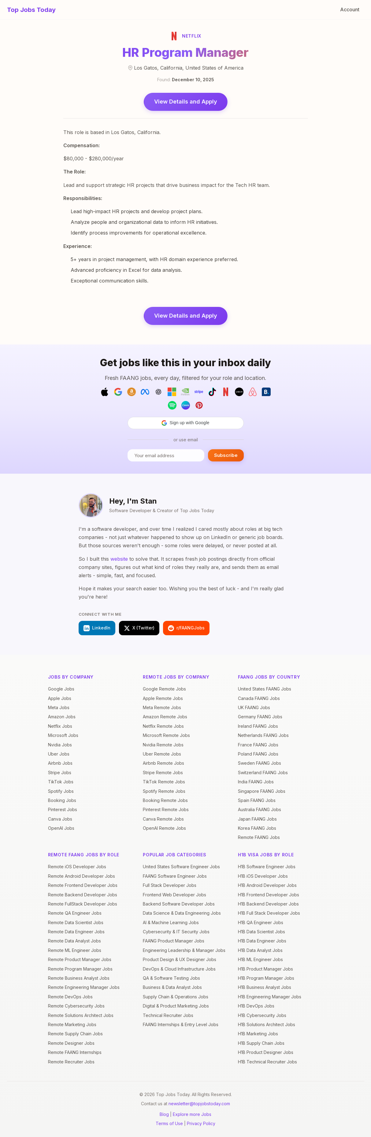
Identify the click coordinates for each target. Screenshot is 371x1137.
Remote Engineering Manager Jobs (84, 987)
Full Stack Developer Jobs (169, 885)
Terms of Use (169, 1123)
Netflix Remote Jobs (163, 726)
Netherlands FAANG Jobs (263, 735)
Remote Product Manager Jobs (79, 959)
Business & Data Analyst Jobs (172, 987)
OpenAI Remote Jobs (164, 828)
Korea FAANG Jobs (257, 828)
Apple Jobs (59, 698)
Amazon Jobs (62, 716)
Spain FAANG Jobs (257, 800)
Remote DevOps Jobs (70, 996)
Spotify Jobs (61, 791)
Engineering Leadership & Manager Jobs (184, 950)
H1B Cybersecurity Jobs (262, 1015)
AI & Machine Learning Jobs (171, 922)
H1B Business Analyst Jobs (264, 987)
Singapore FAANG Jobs (261, 791)
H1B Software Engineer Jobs (266, 866)
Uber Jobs (58, 753)
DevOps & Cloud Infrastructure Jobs (179, 968)
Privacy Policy (201, 1123)
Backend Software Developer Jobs (179, 903)
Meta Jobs (58, 707)
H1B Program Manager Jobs (266, 978)
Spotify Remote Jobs (164, 791)
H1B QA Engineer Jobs (260, 922)
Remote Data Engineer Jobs (76, 931)
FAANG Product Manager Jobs (173, 940)
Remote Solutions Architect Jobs (80, 1015)
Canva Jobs (60, 819)
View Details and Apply (185, 101)
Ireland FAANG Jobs (258, 726)
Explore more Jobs (192, 1114)
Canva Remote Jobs (163, 819)
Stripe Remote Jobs (163, 772)
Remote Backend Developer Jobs (82, 894)
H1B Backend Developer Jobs (268, 903)
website (119, 559)
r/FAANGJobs (186, 628)
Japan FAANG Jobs (257, 819)
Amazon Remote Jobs (165, 716)
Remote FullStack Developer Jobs (82, 903)
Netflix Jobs (60, 726)
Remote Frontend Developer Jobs (82, 885)
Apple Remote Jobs (163, 698)
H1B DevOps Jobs (256, 1005)
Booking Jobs (62, 800)
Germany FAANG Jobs (260, 716)
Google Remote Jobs (164, 688)
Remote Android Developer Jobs (81, 876)
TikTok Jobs (60, 781)
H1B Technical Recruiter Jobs (267, 1061)
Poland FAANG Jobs (258, 753)
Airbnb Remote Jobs (163, 763)
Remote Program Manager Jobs (80, 968)
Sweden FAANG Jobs (259, 763)
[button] (186, 423)
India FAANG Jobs (256, 781)
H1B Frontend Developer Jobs (268, 894)
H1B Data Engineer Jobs (262, 940)
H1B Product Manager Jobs (265, 968)
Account (349, 9)
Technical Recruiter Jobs (168, 1015)
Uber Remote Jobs (162, 753)
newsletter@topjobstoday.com (199, 1103)
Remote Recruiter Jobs (71, 1061)
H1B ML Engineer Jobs (260, 959)
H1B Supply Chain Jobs (261, 1043)
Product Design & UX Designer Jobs (179, 959)
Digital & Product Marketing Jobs (176, 1005)
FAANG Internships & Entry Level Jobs (180, 1024)
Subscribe (226, 455)
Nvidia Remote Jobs (163, 744)
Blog (164, 1114)
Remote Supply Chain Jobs (75, 1033)
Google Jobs (61, 688)
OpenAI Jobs (61, 828)
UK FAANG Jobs (254, 707)
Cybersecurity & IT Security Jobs (176, 931)
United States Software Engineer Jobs (181, 866)
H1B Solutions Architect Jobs (266, 1024)
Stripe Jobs (59, 772)
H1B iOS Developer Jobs (263, 876)
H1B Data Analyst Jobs (260, 950)
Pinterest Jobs (62, 809)
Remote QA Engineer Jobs (75, 913)
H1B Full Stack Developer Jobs (269, 913)
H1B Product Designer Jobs (265, 1052)
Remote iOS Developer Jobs (77, 866)
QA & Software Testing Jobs (171, 978)
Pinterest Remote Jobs (166, 809)
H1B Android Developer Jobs (267, 885)
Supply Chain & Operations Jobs (175, 996)
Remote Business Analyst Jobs (78, 978)
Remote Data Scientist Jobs (75, 922)
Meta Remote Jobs (162, 707)
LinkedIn (96, 628)
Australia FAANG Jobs (259, 809)
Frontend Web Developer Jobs (174, 894)
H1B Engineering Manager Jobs (269, 996)
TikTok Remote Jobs (164, 781)
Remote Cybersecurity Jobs (76, 1005)
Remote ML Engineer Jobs (74, 950)
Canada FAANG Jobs (259, 698)
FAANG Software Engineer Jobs (175, 876)
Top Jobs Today (31, 9)
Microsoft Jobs (63, 735)
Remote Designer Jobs (71, 1043)
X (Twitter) (139, 628)
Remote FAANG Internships (75, 1052)
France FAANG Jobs (258, 744)
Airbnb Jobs (60, 763)
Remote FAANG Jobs (259, 837)
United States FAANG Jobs (264, 688)
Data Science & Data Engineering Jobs (182, 913)
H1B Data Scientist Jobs (261, 931)
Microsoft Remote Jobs (166, 735)
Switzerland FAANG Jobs (263, 772)
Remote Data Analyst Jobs (74, 940)
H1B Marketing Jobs (258, 1033)
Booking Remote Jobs (165, 800)
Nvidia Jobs (60, 744)
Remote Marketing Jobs (72, 1024)
